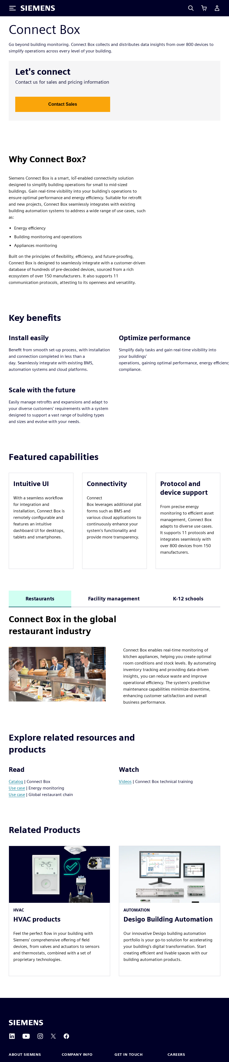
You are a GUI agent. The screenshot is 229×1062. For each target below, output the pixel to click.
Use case (17, 788)
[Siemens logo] (38, 8)
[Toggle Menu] (12, 8)
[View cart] (204, 8)
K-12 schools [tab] (188, 599)
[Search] (190, 8)
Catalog (16, 781)
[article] (41, 521)
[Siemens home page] (26, 1022)
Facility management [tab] (114, 599)
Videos (125, 781)
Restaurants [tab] (40, 599)
